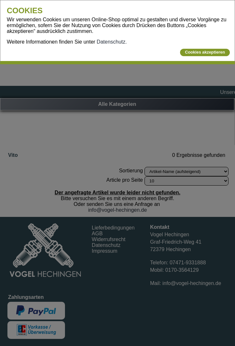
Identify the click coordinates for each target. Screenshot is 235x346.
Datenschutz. (112, 42)
